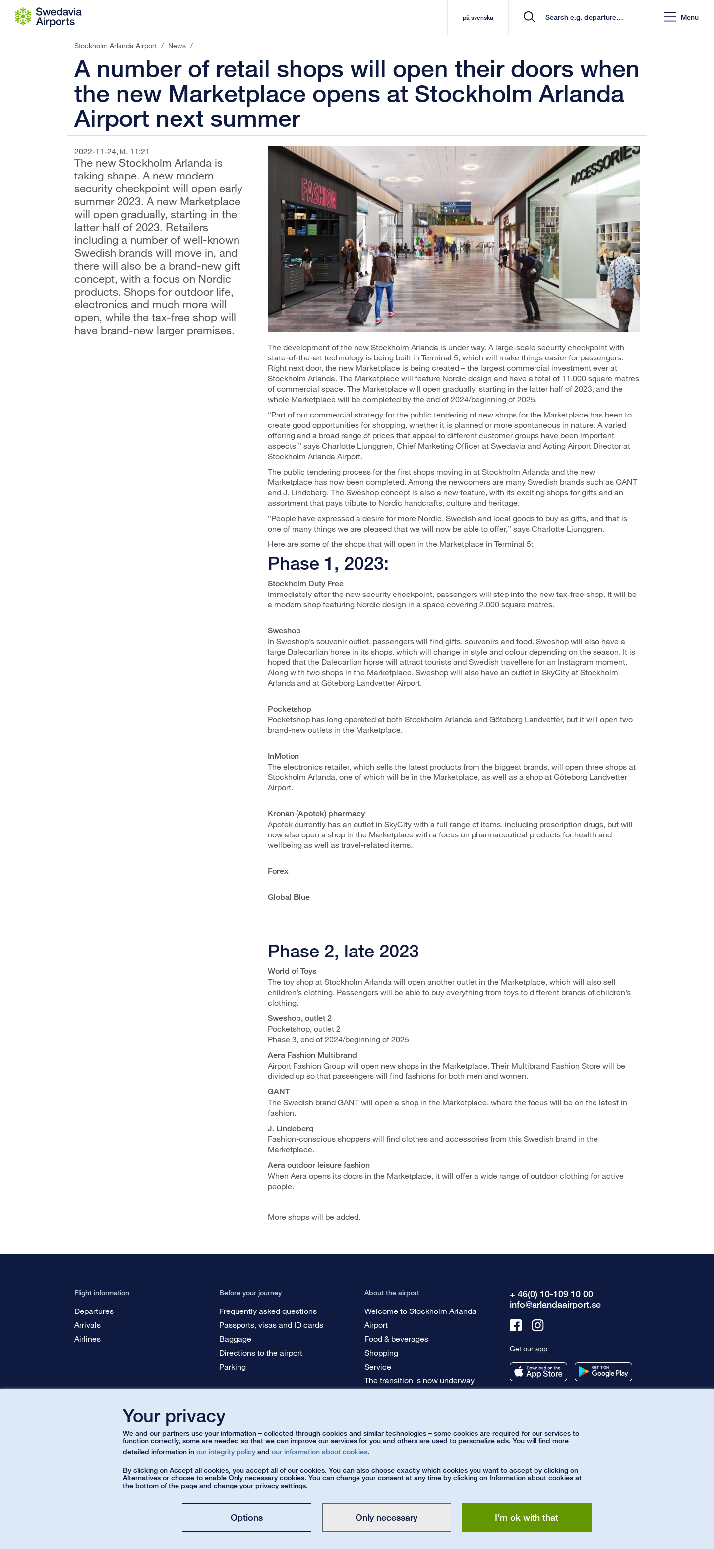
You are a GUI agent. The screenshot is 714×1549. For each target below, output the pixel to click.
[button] (681, 17)
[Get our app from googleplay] (603, 1371)
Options (247, 1517)
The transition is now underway (419, 1380)
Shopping (381, 1352)
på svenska (477, 17)
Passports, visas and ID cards (271, 1324)
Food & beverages (396, 1338)
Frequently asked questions (268, 1310)
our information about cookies (319, 1451)
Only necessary (386, 1517)
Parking (232, 1366)
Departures (94, 1310)
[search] (582, 17)
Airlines (87, 1338)
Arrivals (87, 1324)
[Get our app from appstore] (538, 1371)
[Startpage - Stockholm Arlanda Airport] (48, 17)
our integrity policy (225, 1451)
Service (377, 1366)
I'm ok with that (526, 1517)
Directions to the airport (260, 1352)
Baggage (235, 1338)
